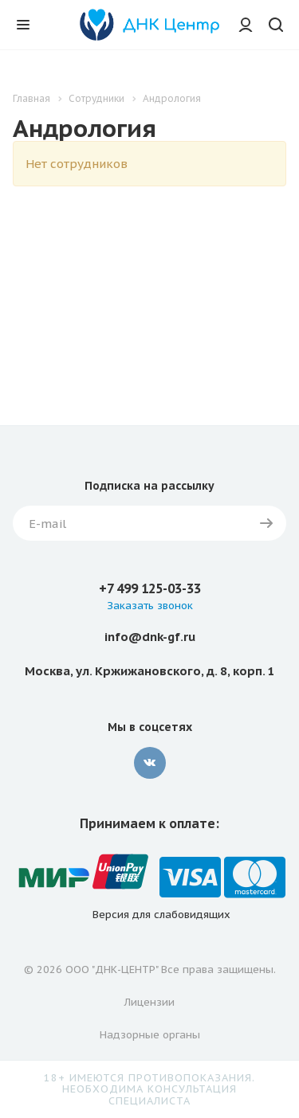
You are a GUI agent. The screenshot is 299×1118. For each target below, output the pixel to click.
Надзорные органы (150, 1035)
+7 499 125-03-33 (150, 588)
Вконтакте (150, 763)
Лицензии (149, 1002)
